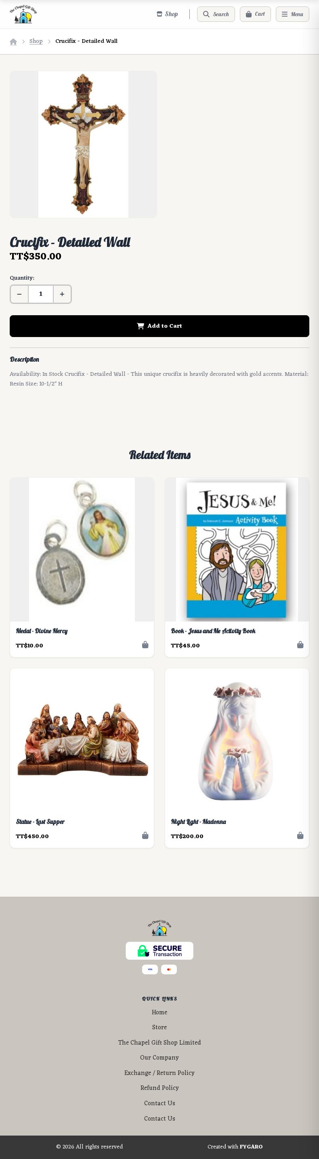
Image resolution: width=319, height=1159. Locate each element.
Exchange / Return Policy (159, 1073)
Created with (235, 1147)
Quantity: (22, 278)
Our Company (159, 1058)
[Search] (216, 14)
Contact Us (159, 1103)
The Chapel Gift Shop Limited (159, 1043)
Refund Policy (160, 1088)
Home (159, 1012)
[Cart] (255, 14)
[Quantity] (41, 294)
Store (159, 1027)
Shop (36, 41)
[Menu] (292, 14)
